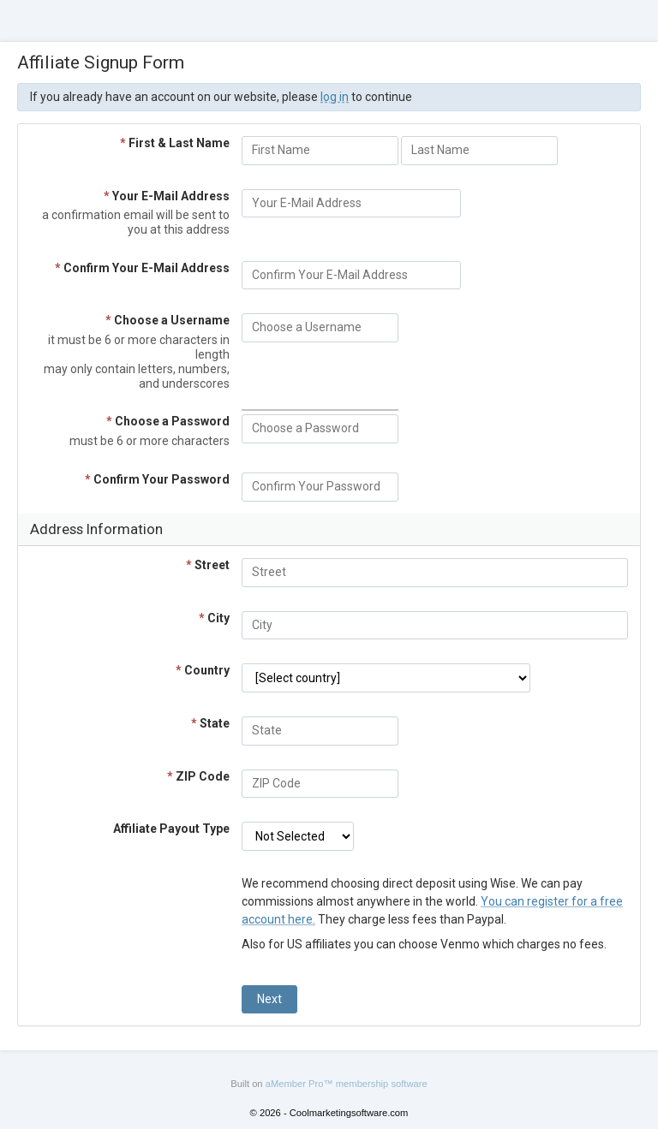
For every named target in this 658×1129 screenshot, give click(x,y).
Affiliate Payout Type (171, 828)
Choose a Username (167, 320)
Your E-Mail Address (167, 196)
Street (208, 565)
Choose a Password (168, 421)
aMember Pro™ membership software (347, 1083)
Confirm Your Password (157, 479)
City (214, 618)
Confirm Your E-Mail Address (142, 268)
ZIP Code (198, 776)
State (210, 723)
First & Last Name (175, 143)
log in (334, 97)
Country (203, 670)
